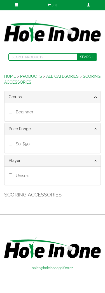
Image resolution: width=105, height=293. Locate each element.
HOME (10, 76)
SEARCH (86, 57)
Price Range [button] (20, 129)
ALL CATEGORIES (62, 76)
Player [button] (14, 160)
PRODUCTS (31, 76)
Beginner (23, 112)
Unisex (21, 175)
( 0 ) (52, 5)
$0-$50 (21, 143)
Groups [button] (15, 97)
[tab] (52, 97)
